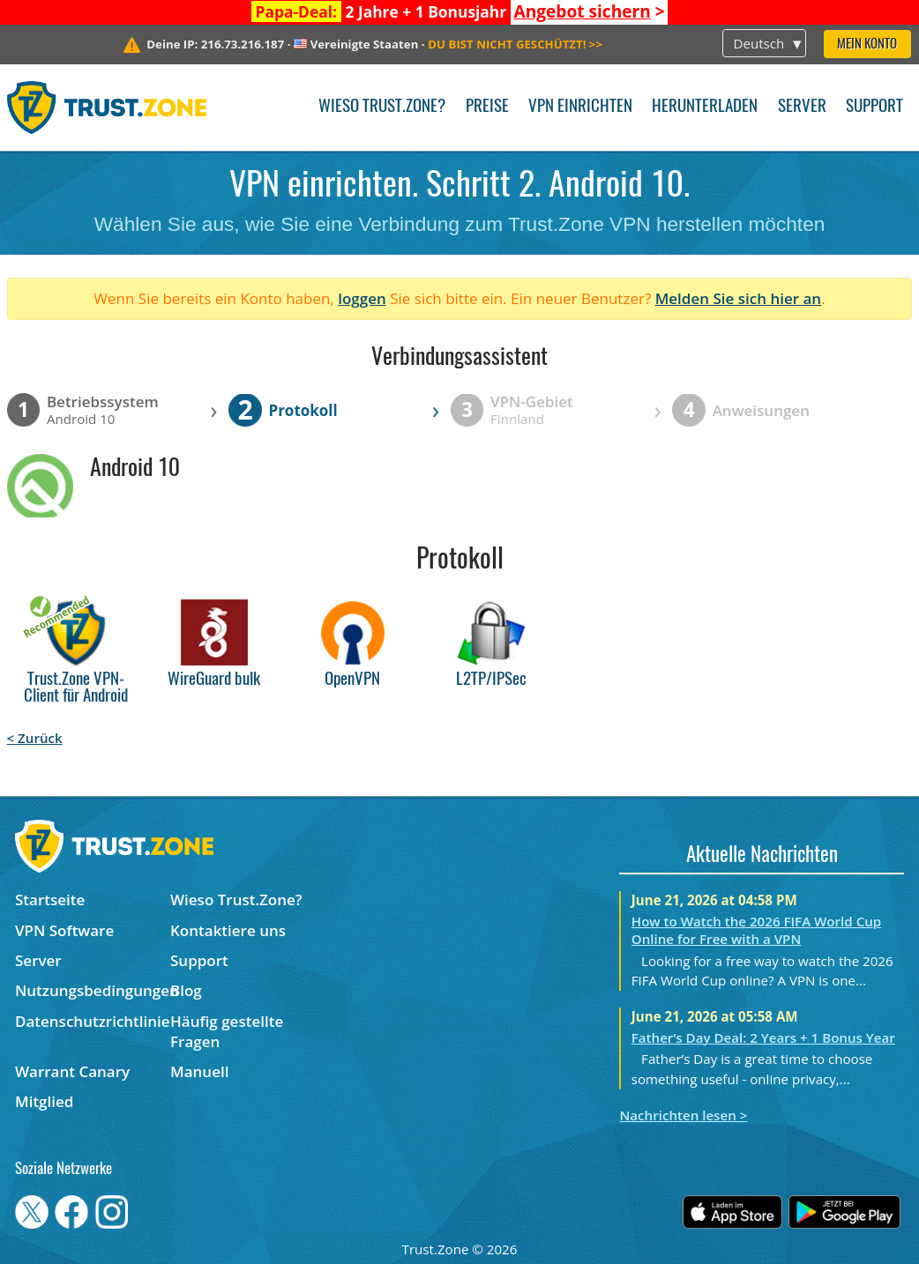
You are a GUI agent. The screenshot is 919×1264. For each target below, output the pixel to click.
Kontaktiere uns (228, 930)
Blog (186, 990)
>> (515, 44)
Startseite (50, 899)
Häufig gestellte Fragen (226, 1031)
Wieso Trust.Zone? (381, 107)
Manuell (199, 1071)
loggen (362, 298)
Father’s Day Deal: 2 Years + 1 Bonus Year (763, 1037)
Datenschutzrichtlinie (92, 1021)
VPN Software (64, 930)
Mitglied (44, 1101)
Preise (487, 107)
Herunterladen (705, 107)
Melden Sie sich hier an (738, 298)
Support (874, 107)
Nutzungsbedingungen (92, 990)
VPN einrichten (580, 107)
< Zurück (35, 738)
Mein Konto (867, 44)
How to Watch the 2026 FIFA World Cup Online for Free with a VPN (756, 930)
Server (802, 107)
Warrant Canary (72, 1071)
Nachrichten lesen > (683, 1115)
